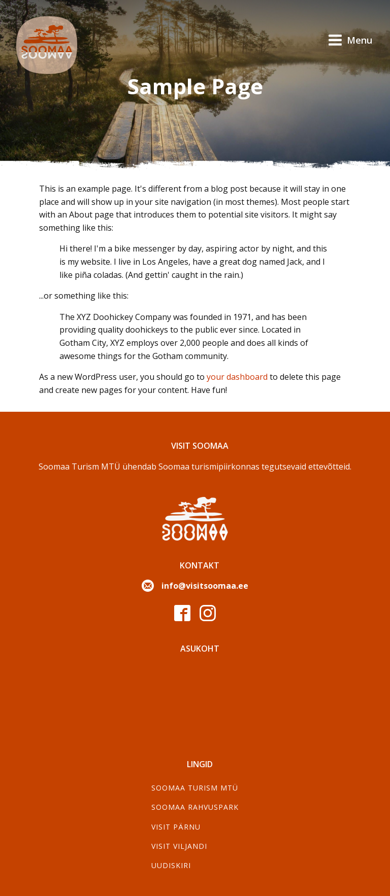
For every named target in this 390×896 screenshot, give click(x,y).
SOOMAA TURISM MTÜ (194, 788)
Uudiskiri (171, 865)
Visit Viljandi (179, 846)
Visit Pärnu (176, 827)
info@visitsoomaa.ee (204, 585)
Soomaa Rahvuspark (195, 807)
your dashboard (237, 376)
